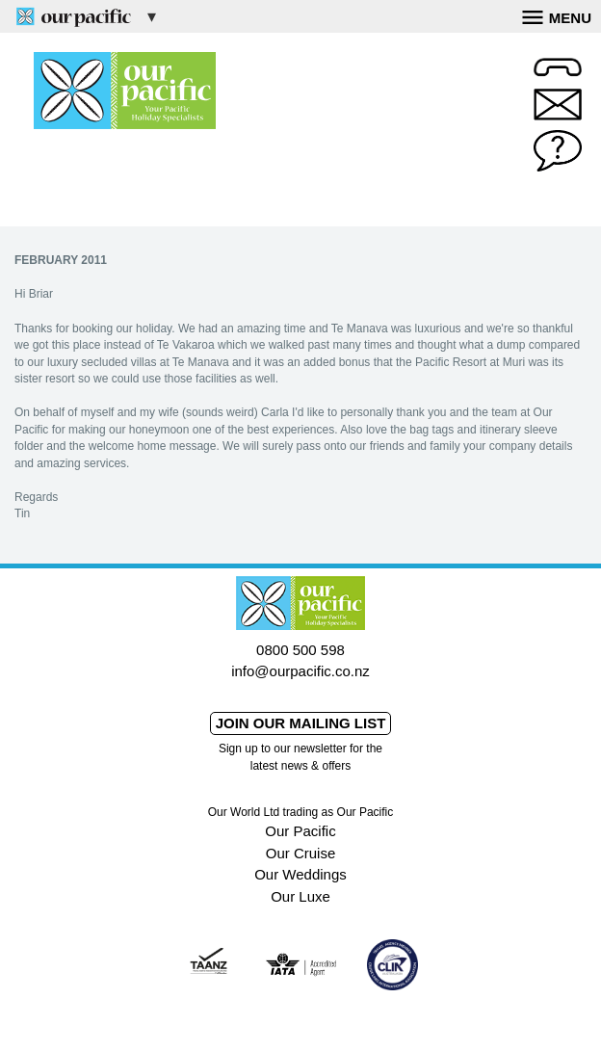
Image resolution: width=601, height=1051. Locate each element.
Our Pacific (300, 831)
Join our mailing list (301, 723)
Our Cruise (301, 853)
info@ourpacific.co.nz (300, 671)
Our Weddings (300, 874)
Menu (556, 15)
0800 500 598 (300, 650)
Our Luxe (300, 896)
